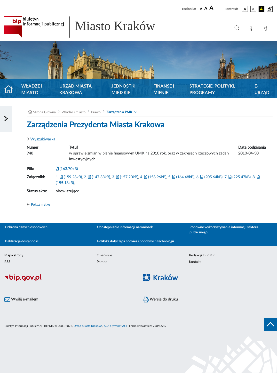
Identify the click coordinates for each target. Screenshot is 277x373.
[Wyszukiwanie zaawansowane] (237, 28)
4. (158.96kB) (153, 177)
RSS (7, 262)
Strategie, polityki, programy (212, 89)
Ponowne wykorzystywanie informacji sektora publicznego (224, 230)
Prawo (96, 112)
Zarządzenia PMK (119, 112)
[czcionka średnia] (206, 9)
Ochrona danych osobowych (26, 227)
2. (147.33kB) (97, 177)
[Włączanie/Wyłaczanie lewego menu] (6, 119)
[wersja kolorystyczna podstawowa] (245, 9)
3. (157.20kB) (125, 177)
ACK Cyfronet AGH (116, 325)
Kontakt (195, 262)
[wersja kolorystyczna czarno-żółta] (261, 9)
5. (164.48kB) (181, 177)
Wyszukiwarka (42, 139)
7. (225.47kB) (237, 177)
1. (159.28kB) (69, 177)
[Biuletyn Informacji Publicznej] (69, 280)
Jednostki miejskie (123, 89)
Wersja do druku (160, 299)
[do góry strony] (270, 324)
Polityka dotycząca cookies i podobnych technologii (135, 241)
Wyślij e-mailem (21, 299)
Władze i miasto (31, 89)
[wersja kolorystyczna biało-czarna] (253, 9)
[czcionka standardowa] (201, 9)
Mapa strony (13, 255)
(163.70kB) (67, 169)
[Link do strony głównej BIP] (86, 27)
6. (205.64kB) (209, 177)
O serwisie (104, 255)
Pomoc (102, 262)
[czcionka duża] (216, 8)
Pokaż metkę (40, 204)
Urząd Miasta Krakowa (75, 89)
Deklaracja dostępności (22, 241)
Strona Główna (44, 112)
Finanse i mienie (163, 89)
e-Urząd (261, 89)
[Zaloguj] (266, 29)
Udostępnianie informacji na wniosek (125, 227)
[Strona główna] (10, 89)
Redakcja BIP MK (202, 255)
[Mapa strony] (252, 29)
